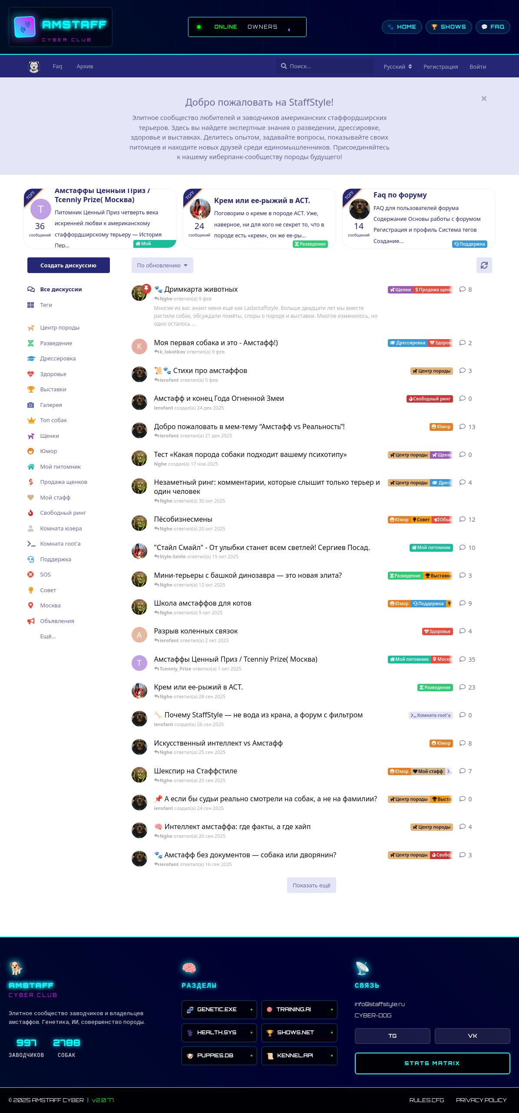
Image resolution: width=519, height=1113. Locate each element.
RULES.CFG (427, 1100)
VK (472, 1036)
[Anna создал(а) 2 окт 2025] (139, 635)
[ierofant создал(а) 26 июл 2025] (139, 830)
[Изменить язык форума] (398, 66)
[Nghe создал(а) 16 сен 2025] (139, 775)
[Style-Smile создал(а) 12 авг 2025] (139, 551)
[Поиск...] (325, 66)
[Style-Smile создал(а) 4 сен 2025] (139, 691)
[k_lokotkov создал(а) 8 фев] (139, 346)
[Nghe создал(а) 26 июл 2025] (139, 579)
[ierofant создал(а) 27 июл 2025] (139, 747)
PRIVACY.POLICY (481, 1100)
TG (392, 1036)
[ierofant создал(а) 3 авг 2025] (139, 430)
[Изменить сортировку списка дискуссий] (162, 265)
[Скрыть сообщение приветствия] (484, 98)
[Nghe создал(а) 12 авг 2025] (139, 523)
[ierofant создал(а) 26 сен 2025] (139, 718)
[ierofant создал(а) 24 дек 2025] (139, 402)
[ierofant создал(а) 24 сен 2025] (139, 802)
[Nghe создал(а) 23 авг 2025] (139, 293)
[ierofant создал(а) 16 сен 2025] (139, 858)
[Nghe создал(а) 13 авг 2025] (139, 607)
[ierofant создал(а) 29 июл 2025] (139, 374)
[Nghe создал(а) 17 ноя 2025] (139, 458)
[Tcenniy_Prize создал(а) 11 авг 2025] (139, 663)
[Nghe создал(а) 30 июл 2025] (139, 486)
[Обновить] (484, 265)
